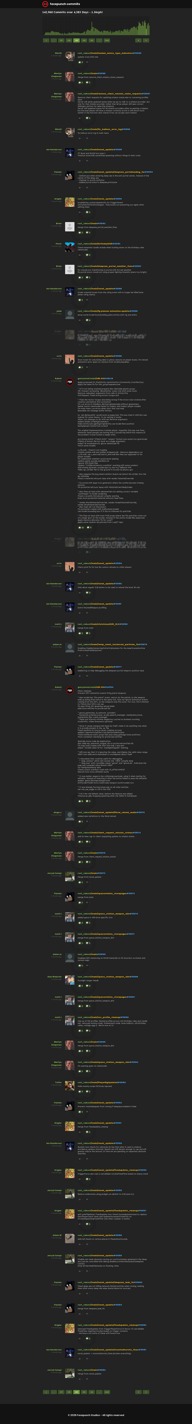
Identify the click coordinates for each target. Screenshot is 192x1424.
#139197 (146, 93)
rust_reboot (84, 53)
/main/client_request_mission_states (111, 832)
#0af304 (108, 687)
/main (94, 73)
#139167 (131, 997)
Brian (59, 223)
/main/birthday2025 (101, 243)
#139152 (142, 1325)
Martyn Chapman (56, 75)
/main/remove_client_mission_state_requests (116, 93)
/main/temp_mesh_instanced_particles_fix (115, 644)
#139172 (131, 893)
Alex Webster (54, 976)
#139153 (138, 1282)
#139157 (142, 1210)
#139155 (117, 1255)
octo (59, 356)
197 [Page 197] (61, 40)
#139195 (117, 149)
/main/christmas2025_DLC (105, 624)
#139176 (140, 812)
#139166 (124, 1017)
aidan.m (57, 644)
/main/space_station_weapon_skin (110, 913)
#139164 (134, 1062)
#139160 (117, 1143)
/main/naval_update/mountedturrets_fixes (114, 1349)
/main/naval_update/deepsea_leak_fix (112, 1282)
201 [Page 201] (91, 40)
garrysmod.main (86, 378)
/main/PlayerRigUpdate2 (104, 1082)
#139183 (117, 583)
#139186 (117, 356)
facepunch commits (61, 4)
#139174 (136, 832)
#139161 (117, 1123)
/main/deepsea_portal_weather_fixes (112, 266)
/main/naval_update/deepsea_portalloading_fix (117, 172)
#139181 (117, 603)
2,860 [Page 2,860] (107, 40)
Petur (59, 243)
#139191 (116, 243)
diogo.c (58, 812)
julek (59, 311)
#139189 (117, 288)
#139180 (123, 624)
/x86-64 (99, 378)
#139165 (101, 1042)
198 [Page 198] (69, 40)
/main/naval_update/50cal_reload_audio (113, 812)
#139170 (134, 913)
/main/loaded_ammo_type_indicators (112, 53)
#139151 (142, 1349)
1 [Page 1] (46, 40)
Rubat (58, 378)
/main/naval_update (102, 149)
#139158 (117, 1190)
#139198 (101, 73)
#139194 (148, 172)
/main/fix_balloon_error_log (106, 129)
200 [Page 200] (84, 40)
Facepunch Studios (88, 1415)
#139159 (142, 1170)
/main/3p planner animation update (110, 311)
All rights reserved (113, 1415)
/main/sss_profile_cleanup (105, 1017)
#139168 (134, 976)
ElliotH (58, 53)
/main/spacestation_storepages (109, 893)
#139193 (117, 198)
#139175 (101, 853)
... (53, 40)
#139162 (117, 1102)
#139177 (117, 666)
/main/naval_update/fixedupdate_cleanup (114, 1170)
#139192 (101, 223)
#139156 (117, 1235)
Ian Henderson (54, 149)
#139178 (143, 644)
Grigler (58, 198)
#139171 (130, 934)
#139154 (117, 1304)
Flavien (58, 172)
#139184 (117, 563)
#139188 (133, 311)
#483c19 (108, 378)
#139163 (121, 1082)
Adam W (57, 1235)
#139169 (101, 954)
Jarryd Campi (54, 873)
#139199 (137, 53)
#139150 (101, 1370)
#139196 (126, 129)
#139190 (137, 266)
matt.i (58, 624)
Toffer (58, 1082)
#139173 (101, 873)
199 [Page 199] (76, 40)
